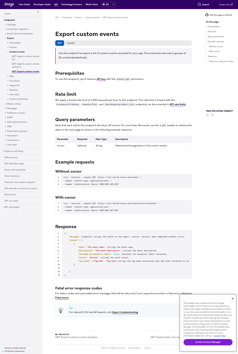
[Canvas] (13, 47)
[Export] (10, 38)
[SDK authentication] (17, 122)
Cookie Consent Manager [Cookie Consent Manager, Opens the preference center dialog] (208, 342)
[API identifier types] (14, 163)
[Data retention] (12, 176)
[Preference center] (16, 113)
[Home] (8, 13)
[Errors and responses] (15, 169)
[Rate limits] (10, 194)
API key (101, 79)
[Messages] (12, 108)
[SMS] (9, 126)
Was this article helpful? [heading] (219, 111)
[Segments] (14, 85)
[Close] (232, 298)
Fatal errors (62, 297)
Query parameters (216, 36)
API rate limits (178, 104)
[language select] (110, 4)
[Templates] (12, 135)
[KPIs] (11, 76)
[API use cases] (12, 200)
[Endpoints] (10, 20)
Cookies (147, 348)
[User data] (14, 94)
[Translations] (13, 140)
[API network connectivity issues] (21, 188)
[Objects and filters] (14, 151)
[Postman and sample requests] (20, 182)
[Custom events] (17, 51)
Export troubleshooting (125, 312)
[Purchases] (14, 80)
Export (78, 17)
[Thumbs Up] (208, 116)
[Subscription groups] (17, 131)
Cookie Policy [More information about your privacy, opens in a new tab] (220, 335)
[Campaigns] (15, 42)
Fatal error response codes (221, 61)
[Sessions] (13, 90)
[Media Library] (14, 103)
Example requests (216, 41)
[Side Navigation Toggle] (38, 12)
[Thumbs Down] (213, 116)
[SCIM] (9, 117)
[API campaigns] (12, 207)
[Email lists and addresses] (20, 33)
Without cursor (216, 46)
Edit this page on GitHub (218, 15)
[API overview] (11, 157)
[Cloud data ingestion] (17, 29)
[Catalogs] (11, 24)
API (57, 17)
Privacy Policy (134, 348)
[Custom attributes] (18, 99)
